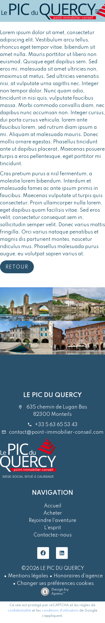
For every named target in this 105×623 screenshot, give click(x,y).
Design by (53, 592)
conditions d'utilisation (60, 610)
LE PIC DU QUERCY (52, 395)
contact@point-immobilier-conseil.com (56, 432)
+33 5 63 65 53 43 (56, 424)
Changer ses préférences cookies (55, 583)
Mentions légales (28, 575)
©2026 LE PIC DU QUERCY (52, 568)
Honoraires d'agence (78, 575)
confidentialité (19, 610)
